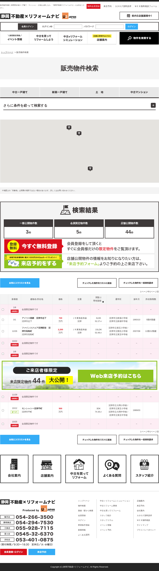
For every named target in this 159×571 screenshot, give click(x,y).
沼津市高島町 (28, 334)
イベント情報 (105, 525)
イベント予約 (105, 530)
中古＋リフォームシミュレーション (115, 501)
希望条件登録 (83, 525)
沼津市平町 (27, 412)
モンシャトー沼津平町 (32, 408)
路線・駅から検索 (85, 511)
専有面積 (97, 301)
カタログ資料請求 (123, 6)
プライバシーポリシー (146, 530)
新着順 (15, 299)
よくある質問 (83, 535)
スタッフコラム (106, 520)
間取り (99, 297)
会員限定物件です (30, 309)
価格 (60, 299)
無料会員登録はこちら (79, 246)
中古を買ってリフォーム (110, 511)
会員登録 (82, 515)
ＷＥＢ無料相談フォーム (146, 6)
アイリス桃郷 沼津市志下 (34, 318)
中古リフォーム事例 (108, 506)
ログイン (82, 520)
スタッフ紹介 (105, 515)
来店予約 (108, 6)
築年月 (137, 299)
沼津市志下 (27, 321)
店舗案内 (140, 501)
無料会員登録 (93, 6)
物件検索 (82, 506)
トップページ (83, 501)
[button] (90, 169)
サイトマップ (142, 525)
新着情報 (82, 530)
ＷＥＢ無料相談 (143, 520)
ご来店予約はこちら (79, 261)
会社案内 (140, 511)
